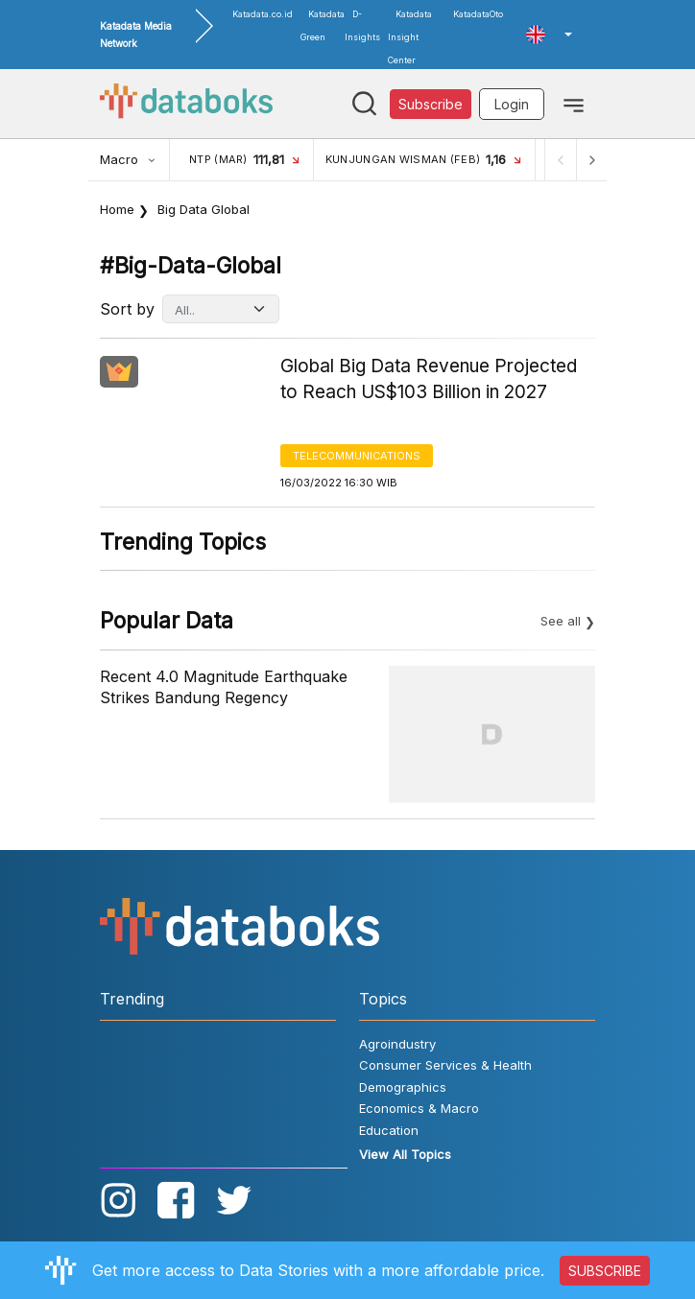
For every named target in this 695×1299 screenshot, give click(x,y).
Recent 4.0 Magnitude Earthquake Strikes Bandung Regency (224, 687)
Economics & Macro (419, 1108)
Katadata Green (322, 25)
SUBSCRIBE (604, 1271)
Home (117, 209)
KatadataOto (478, 14)
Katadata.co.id (262, 14)
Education (389, 1130)
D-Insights (362, 25)
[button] (549, 34)
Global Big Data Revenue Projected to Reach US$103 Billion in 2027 (428, 379)
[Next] (591, 159)
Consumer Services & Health (445, 1065)
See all (560, 620)
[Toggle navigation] (573, 103)
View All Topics (405, 1154)
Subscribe (430, 104)
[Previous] (560, 159)
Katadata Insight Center (410, 37)
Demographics (402, 1087)
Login (511, 104)
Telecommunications (356, 455)
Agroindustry (397, 1043)
